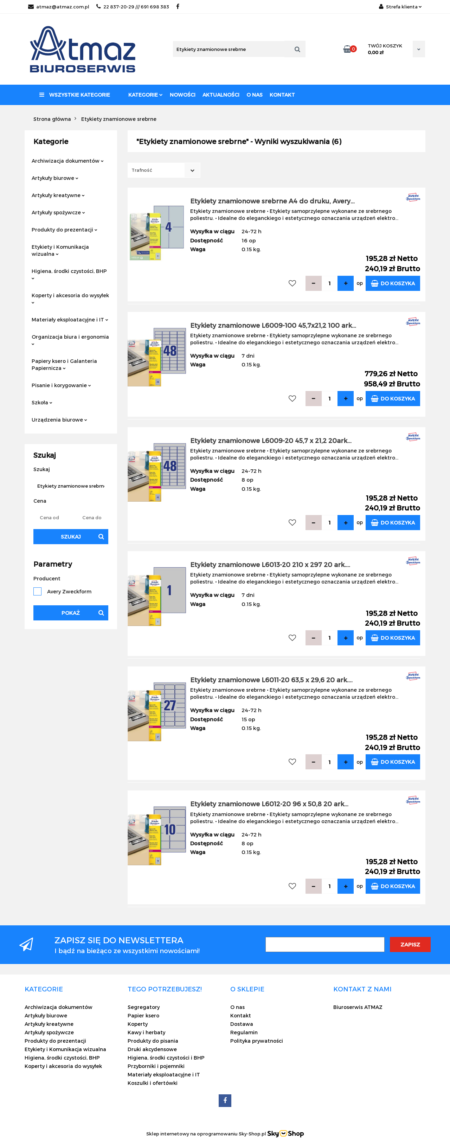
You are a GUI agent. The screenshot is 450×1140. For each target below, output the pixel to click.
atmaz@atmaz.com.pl (58, 6)
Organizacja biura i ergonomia (70, 339)
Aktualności (220, 95)
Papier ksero (143, 1015)
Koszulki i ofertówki (153, 1083)
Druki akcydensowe (152, 1049)
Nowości (182, 95)
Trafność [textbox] (141, 170)
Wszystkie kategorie (74, 95)
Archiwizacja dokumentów (68, 161)
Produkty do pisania (153, 1041)
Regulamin (244, 1032)
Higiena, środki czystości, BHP (69, 274)
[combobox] (164, 170)
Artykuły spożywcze (58, 212)
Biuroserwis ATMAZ (357, 1007)
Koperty (138, 1024)
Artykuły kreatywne (58, 195)
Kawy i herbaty (146, 1032)
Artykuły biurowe (55, 178)
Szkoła (42, 402)
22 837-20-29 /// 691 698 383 (132, 6)
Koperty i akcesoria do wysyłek (70, 298)
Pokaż (71, 613)
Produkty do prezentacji (64, 230)
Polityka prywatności (256, 1041)
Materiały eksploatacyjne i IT (70, 320)
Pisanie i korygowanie (61, 385)
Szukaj (71, 537)
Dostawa (241, 1024)
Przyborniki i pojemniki (156, 1066)
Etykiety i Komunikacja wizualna (60, 250)
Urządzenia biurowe (59, 420)
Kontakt (282, 95)
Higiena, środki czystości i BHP (166, 1058)
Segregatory (144, 1007)
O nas (254, 95)
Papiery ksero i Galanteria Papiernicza (64, 364)
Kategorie (145, 95)
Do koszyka (393, 283)
